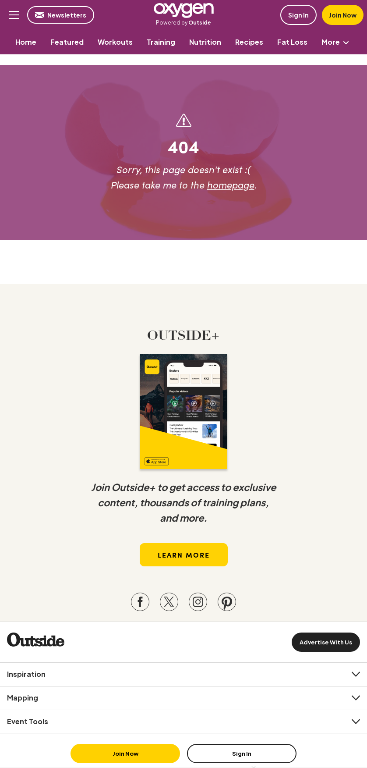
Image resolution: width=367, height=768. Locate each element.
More (336, 41)
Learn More (184, 554)
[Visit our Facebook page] (140, 602)
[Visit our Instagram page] (198, 602)
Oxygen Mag (183, 10)
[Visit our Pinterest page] (227, 602)
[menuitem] (25, 41)
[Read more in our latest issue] (183, 411)
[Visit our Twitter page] (169, 602)
